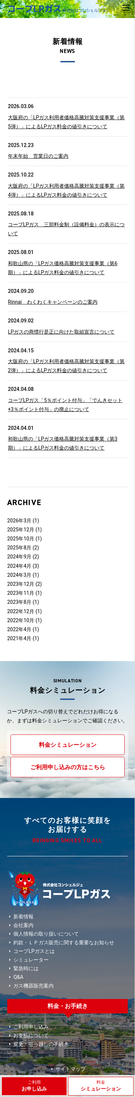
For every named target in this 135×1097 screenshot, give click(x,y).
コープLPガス (56, 9)
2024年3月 (19, 575)
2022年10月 (20, 620)
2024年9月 (19, 556)
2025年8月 (19, 547)
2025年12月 (20, 529)
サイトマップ (67, 1069)
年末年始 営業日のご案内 (38, 156)
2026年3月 (19, 520)
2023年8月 (19, 602)
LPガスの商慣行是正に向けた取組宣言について (61, 332)
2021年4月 (19, 638)
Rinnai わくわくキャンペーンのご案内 (53, 302)
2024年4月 (19, 566)
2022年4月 (19, 629)
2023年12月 (20, 584)
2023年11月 (20, 593)
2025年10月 (20, 538)
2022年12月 (20, 611)
